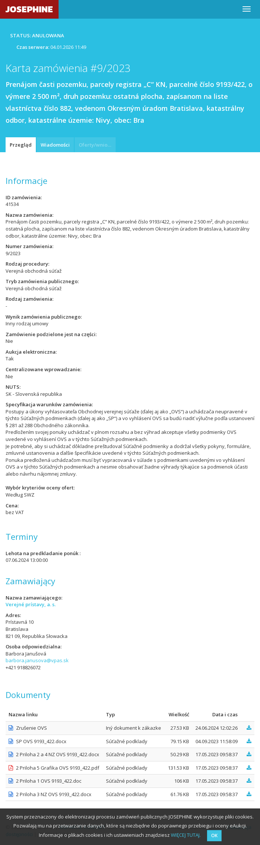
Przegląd (21, 144)
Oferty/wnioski (96, 144)
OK (214, 835)
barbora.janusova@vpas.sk (37, 660)
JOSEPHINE (29, 9)
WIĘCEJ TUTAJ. (186, 835)
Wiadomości (55, 144)
